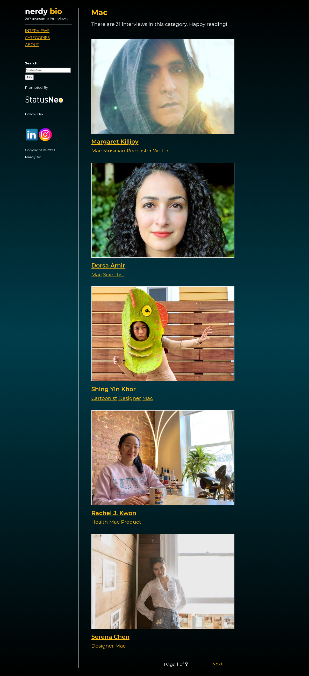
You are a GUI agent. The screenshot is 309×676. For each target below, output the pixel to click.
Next (217, 663)
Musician (114, 150)
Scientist (113, 274)
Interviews (37, 30)
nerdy (43, 11)
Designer (129, 398)
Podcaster (139, 150)
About (32, 44)
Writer (161, 150)
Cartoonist (104, 398)
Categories (37, 37)
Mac (96, 150)
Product (131, 522)
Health (99, 522)
